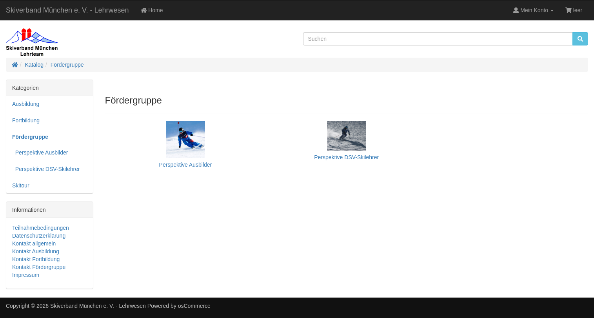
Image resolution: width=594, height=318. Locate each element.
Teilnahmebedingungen (40, 228)
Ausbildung (25, 104)
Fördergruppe (67, 65)
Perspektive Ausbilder (40, 152)
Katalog (34, 65)
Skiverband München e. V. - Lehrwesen (67, 10)
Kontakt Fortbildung (36, 259)
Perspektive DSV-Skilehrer (46, 169)
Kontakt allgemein (34, 243)
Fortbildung (26, 120)
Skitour (20, 185)
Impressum (25, 275)
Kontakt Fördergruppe (38, 267)
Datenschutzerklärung (38, 236)
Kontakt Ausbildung (35, 251)
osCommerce (194, 306)
